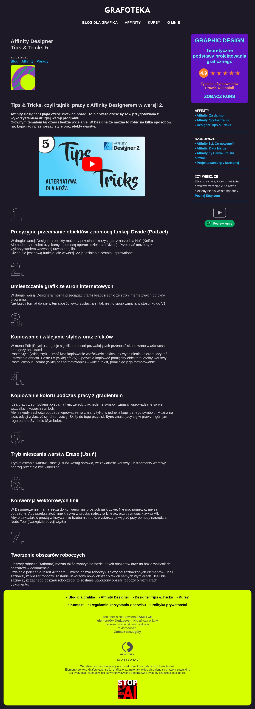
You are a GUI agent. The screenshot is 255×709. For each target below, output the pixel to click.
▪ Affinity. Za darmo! (210, 115)
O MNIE (173, 22)
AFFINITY (133, 22)
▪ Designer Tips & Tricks (213, 125)
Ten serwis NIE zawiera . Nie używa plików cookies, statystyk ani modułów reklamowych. (127, 624)
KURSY (154, 22)
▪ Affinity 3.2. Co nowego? (214, 143)
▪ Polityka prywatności (168, 605)
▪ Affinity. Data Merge (210, 148)
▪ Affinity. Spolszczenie (212, 120)
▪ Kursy (183, 597)
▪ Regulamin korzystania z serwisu (117, 605)
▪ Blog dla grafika (80, 597)
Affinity (27, 61)
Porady (42, 61)
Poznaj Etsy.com (207, 195)
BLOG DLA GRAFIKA (100, 22)
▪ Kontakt (76, 605)
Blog (14, 61)
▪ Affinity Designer (114, 597)
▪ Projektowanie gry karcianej (217, 163)
